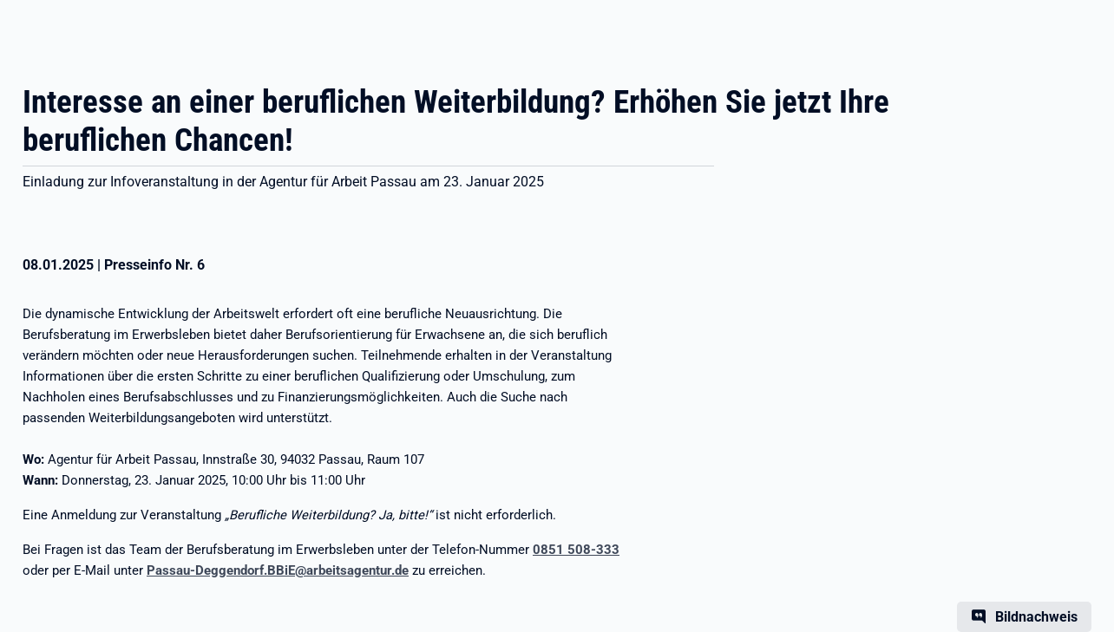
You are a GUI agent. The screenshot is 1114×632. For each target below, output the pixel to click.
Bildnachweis (1036, 617)
